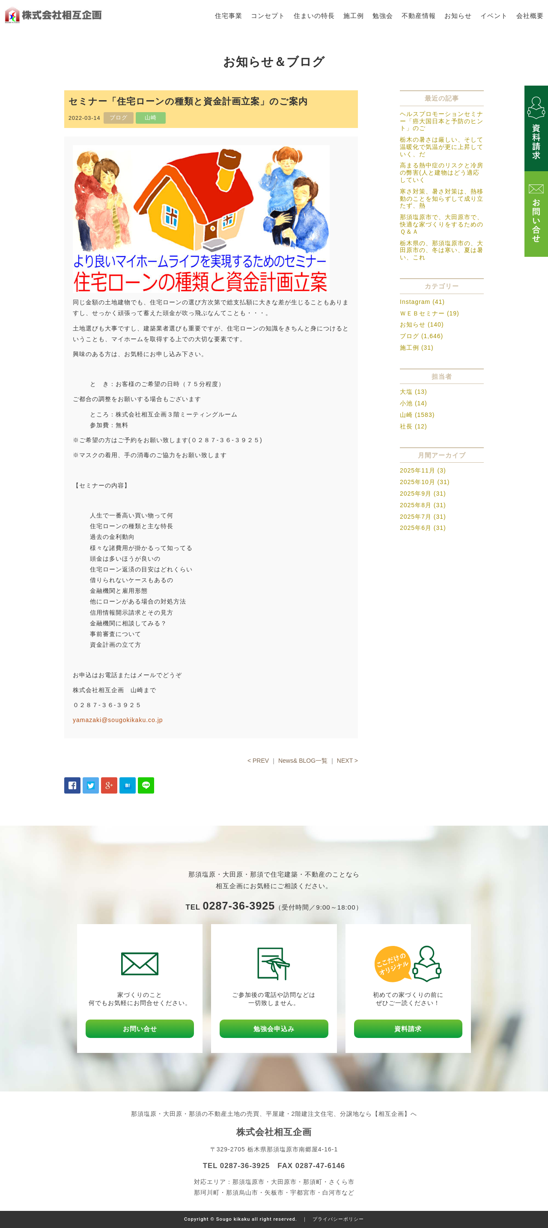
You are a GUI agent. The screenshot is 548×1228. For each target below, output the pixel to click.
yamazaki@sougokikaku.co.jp (118, 720)
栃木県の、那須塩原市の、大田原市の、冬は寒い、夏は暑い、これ (441, 250)
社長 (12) (413, 426)
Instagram (415, 301)
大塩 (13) (413, 391)
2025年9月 (416, 493)
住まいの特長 (314, 16)
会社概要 (530, 16)
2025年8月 (416, 505)
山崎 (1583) (417, 414)
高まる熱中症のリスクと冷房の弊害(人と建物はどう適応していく (441, 172)
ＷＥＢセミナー (422, 313)
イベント (494, 16)
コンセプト (268, 16)
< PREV (258, 760)
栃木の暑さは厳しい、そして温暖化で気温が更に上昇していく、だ (441, 147)
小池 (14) (413, 403)
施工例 (353, 16)
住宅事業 (228, 16)
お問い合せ (140, 1028)
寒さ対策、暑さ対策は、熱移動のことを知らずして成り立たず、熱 (441, 198)
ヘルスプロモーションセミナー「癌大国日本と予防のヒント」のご (441, 121)
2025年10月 (417, 482)
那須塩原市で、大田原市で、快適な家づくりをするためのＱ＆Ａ (441, 224)
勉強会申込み (274, 1028)
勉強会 (382, 16)
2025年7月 (416, 516)
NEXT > (347, 760)
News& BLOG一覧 (303, 760)
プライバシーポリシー (338, 1219)
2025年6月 (416, 527)
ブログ (409, 336)
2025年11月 (417, 470)
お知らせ (458, 16)
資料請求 (408, 1028)
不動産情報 (419, 16)
